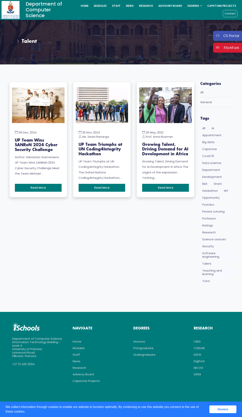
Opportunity (211, 198)
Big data (208, 143)
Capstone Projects (221, 6)
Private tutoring (213, 212)
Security (208, 247)
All (201, 93)
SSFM (197, 375)
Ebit (204, 184)
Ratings (207, 226)
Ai (212, 129)
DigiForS (199, 362)
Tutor (206, 281)
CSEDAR (199, 349)
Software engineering (210, 255)
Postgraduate (143, 349)
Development (212, 177)
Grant (218, 184)
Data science (211, 163)
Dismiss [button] (223, 409)
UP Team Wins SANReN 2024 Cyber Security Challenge (36, 145)
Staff (116, 6)
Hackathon (210, 191)
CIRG (197, 342)
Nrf (226, 191)
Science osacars (214, 240)
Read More (38, 187)
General (206, 103)
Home (84, 6)
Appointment (212, 136)
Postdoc (208, 205)
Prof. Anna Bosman (159, 137)
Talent (206, 264)
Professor (209, 219)
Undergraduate (144, 356)
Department (211, 170)
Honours (139, 342)
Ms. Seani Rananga (95, 137)
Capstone (209, 150)
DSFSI (197, 356)
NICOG (198, 369)
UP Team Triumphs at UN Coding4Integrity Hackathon (100, 149)
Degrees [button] (194, 6)
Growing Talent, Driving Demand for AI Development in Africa (165, 149)
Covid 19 (208, 156)
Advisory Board (170, 6)
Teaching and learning (212, 273)
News (130, 6)
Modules (100, 6)
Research (146, 6)
